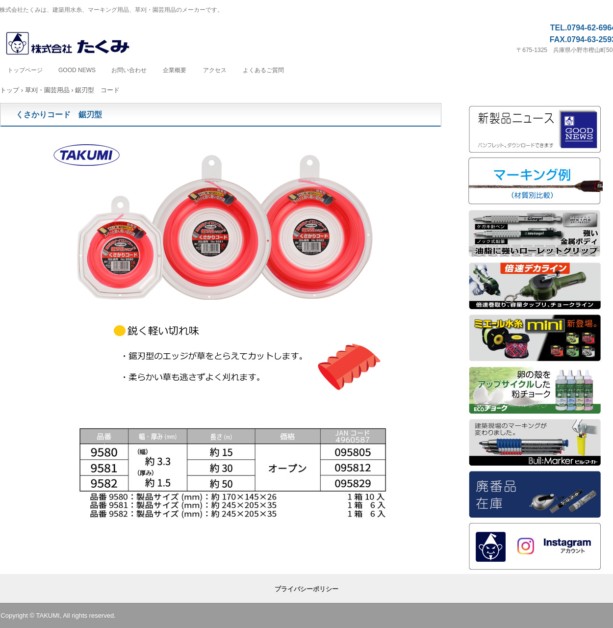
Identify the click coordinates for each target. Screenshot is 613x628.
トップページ (25, 70)
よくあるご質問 (263, 70)
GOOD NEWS (77, 70)
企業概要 (174, 70)
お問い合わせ (129, 70)
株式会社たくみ (78, 43)
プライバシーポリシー (306, 589)
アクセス (215, 70)
